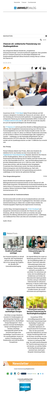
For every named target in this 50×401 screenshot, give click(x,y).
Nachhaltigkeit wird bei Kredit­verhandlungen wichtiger (13, 251)
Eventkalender (32, 2)
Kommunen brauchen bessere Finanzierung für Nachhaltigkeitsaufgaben (36, 311)
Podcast (24, 2)
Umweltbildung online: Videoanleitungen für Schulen (36, 251)
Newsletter (17, 2)
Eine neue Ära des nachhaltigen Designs (13, 310)
